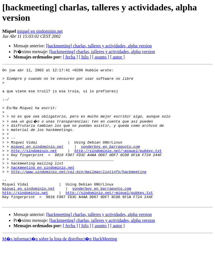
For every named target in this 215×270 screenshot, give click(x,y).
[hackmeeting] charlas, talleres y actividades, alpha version (99, 45)
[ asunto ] (100, 57)
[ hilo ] (85, 57)
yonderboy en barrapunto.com (110, 161)
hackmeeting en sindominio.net (42, 186)
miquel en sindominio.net (40, 31)
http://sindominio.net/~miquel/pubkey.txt (118, 166)
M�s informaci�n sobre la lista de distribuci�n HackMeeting (59, 264)
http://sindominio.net (34, 166)
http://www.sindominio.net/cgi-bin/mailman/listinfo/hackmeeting (78, 191)
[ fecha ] (70, 57)
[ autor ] (117, 57)
